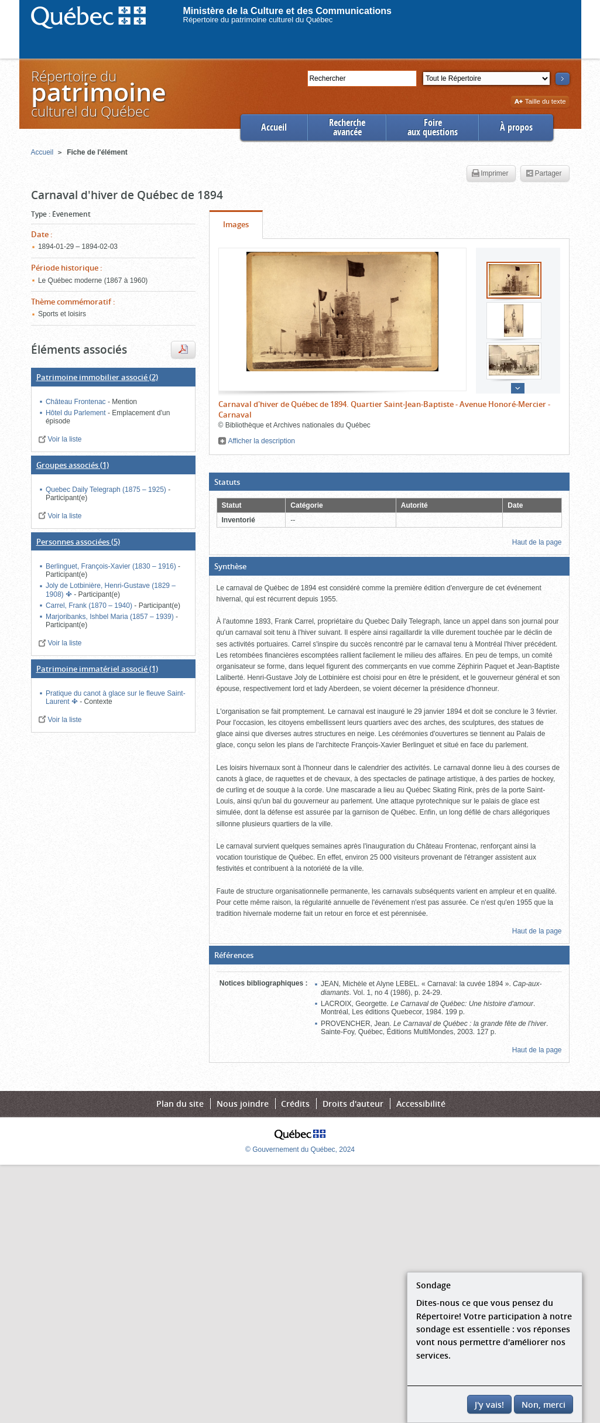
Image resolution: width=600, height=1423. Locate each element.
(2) (97, 377)
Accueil (274, 127)
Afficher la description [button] (262, 441)
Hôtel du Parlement (77, 413)
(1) (72, 465)
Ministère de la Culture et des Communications (287, 11)
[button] (389, 482)
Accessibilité (420, 1103)
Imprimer (490, 174)
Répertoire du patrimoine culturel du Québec (258, 19)
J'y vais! (489, 1404)
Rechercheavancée (347, 127)
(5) (78, 541)
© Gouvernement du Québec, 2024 (300, 1149)
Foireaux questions (432, 127)
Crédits (295, 1103)
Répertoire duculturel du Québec (97, 93)
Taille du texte (540, 102)
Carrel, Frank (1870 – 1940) (90, 605)
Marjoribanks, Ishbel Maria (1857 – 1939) (111, 617)
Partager (543, 174)
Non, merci (543, 1404)
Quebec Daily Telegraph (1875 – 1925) (107, 489)
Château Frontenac (77, 402)
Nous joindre (243, 1103)
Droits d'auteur (353, 1103)
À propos (516, 127)
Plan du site (180, 1103)
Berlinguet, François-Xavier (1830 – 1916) (112, 566)
